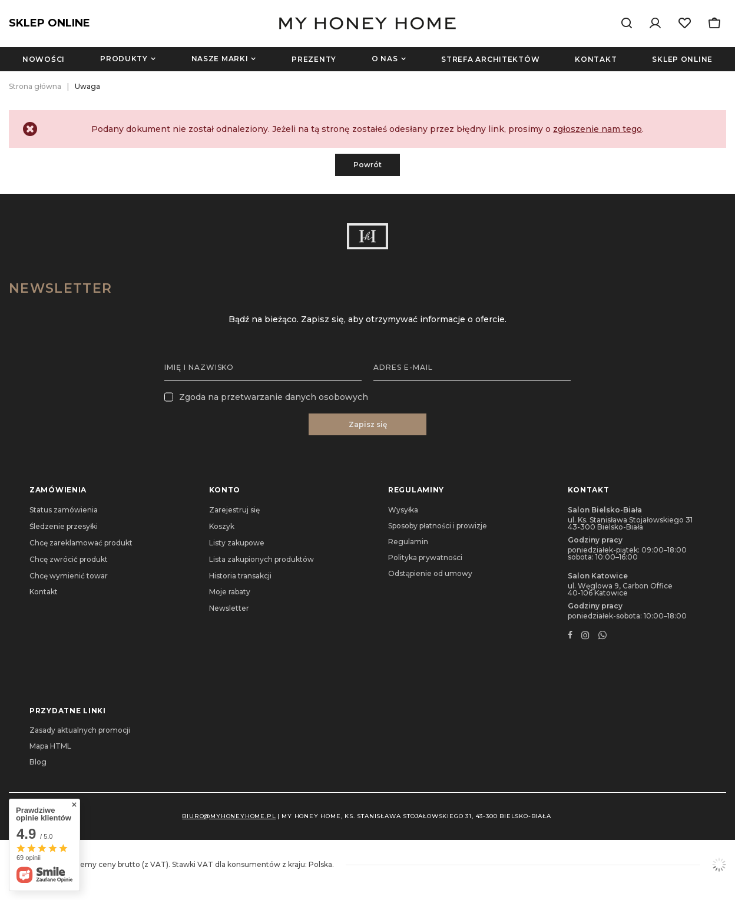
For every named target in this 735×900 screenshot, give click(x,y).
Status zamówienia (63, 510)
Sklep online (682, 59)
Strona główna (35, 86)
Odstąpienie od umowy (430, 573)
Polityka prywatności (425, 557)
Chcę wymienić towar (68, 576)
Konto (225, 489)
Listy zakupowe (236, 543)
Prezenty (314, 59)
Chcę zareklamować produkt (81, 543)
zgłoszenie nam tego (597, 129)
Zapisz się (368, 424)
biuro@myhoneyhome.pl (229, 816)
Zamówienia (58, 489)
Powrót (367, 164)
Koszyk (221, 526)
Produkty (124, 58)
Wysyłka (403, 510)
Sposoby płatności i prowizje (437, 526)
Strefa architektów (490, 59)
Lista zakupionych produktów (261, 559)
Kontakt (596, 59)
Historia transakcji (240, 576)
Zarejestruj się (234, 510)
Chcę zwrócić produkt (68, 559)
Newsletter (60, 288)
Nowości (43, 59)
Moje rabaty (229, 591)
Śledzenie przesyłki (63, 526)
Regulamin (408, 541)
